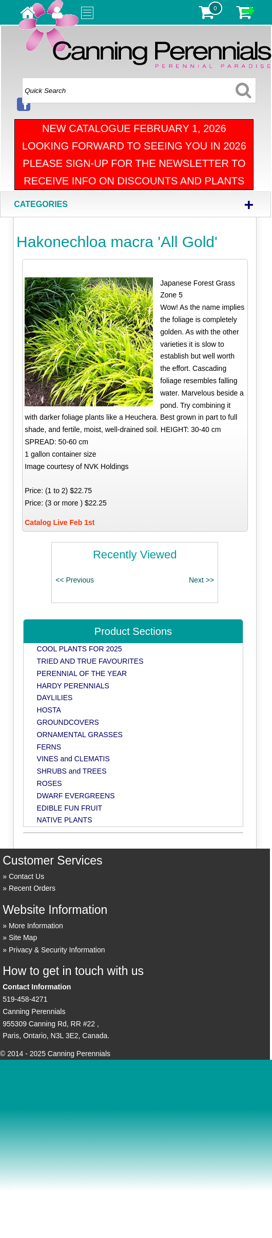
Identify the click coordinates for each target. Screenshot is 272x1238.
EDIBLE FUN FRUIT (70, 808)
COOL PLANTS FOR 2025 (79, 649)
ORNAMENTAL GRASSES (80, 734)
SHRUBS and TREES (72, 771)
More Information (36, 926)
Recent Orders (32, 888)
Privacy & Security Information (57, 950)
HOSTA (49, 710)
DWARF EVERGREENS (76, 796)
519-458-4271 (25, 999)
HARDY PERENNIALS (73, 686)
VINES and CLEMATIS (73, 759)
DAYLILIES (55, 697)
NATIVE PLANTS (64, 820)
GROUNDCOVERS (68, 722)
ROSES (49, 783)
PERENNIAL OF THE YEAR (82, 673)
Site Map (23, 937)
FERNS (49, 747)
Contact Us (26, 876)
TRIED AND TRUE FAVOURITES (90, 661)
